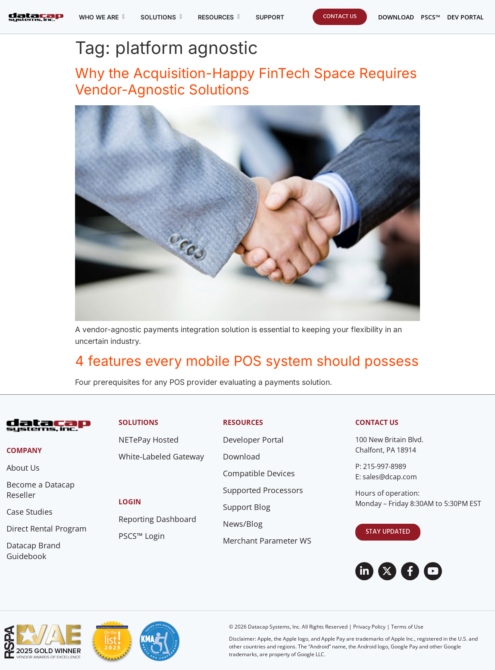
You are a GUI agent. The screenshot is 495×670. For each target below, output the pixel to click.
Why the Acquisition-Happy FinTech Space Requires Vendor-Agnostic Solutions (246, 81)
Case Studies (29, 511)
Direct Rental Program (46, 528)
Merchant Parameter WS (267, 540)
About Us (23, 467)
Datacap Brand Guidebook (33, 550)
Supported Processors (263, 490)
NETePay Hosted (149, 439)
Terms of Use (407, 626)
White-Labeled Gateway (161, 456)
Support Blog (246, 507)
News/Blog (243, 524)
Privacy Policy (369, 626)
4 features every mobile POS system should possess (247, 360)
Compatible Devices (259, 473)
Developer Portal (253, 439)
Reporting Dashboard (157, 519)
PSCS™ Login (142, 536)
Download (241, 456)
